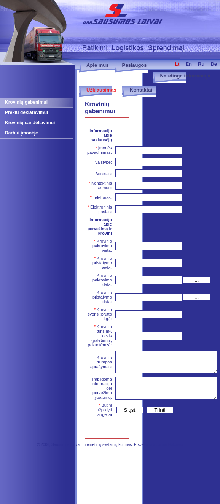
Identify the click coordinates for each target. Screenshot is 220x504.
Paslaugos (134, 65)
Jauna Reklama (169, 444)
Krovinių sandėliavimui (30, 122)
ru (201, 64)
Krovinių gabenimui (26, 102)
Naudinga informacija (185, 76)
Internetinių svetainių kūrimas (107, 444)
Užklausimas (101, 90)
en (188, 64)
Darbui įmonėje (21, 133)
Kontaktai (141, 90)
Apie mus (97, 65)
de (213, 64)
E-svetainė (143, 444)
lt (177, 64)
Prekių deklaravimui (26, 112)
